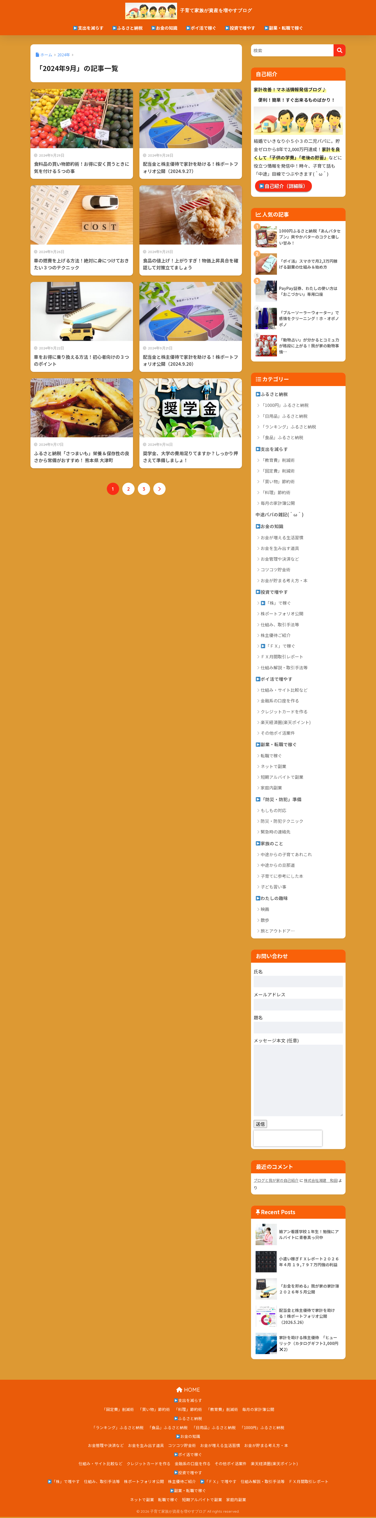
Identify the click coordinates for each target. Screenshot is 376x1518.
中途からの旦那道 (278, 866)
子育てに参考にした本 (282, 877)
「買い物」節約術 (278, 481)
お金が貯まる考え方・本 (284, 581)
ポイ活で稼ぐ (201, 28)
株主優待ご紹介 (276, 635)
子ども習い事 (273, 887)
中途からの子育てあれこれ (286, 855)
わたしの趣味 (272, 899)
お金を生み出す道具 (280, 548)
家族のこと (269, 844)
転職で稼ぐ (271, 756)
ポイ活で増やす (274, 679)
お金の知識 (164, 28)
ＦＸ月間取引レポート (282, 657)
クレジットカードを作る (284, 712)
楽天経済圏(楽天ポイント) (286, 723)
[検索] (340, 50)
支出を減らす (88, 28)
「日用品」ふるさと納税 (284, 416)
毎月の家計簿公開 (278, 503)
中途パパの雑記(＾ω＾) (280, 515)
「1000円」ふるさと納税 (285, 405)
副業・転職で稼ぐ (283, 28)
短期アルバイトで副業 (282, 778)
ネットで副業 (273, 767)
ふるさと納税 (127, 28)
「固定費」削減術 (278, 471)
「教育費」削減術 (278, 460)
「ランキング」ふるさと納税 (288, 426)
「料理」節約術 (276, 492)
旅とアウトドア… (278, 932)
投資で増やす (240, 28)
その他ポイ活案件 (278, 733)
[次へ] (159, 489)
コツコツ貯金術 (276, 570)
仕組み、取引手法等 (280, 625)
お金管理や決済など (280, 559)
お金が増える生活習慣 (282, 537)
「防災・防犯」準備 (278, 800)
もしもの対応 (273, 811)
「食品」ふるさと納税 (282, 437)
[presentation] (288, 1140)
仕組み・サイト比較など (284, 690)
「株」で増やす (64, 1482)
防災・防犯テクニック (282, 822)
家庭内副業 (271, 788)
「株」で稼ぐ (276, 603)
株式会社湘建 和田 (321, 1181)
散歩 (265, 921)
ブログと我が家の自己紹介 (276, 1181)
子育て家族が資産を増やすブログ (188, 10)
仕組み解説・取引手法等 (284, 668)
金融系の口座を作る (280, 701)
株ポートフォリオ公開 (282, 614)
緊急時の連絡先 (276, 832)
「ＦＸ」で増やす (218, 1482)
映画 (265, 910)
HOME (188, 1390)
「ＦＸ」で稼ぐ (278, 646)
